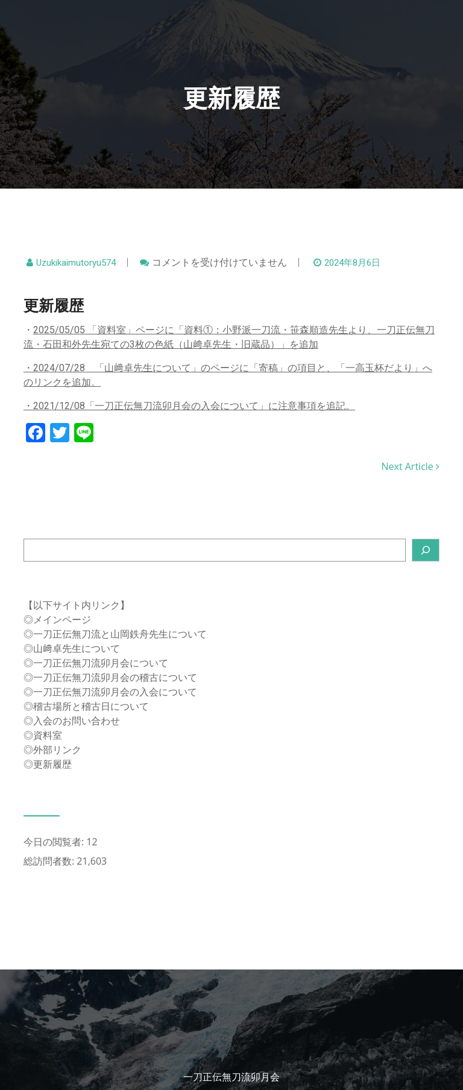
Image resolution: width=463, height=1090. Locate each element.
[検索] (425, 550)
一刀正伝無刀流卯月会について (100, 662)
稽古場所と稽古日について (91, 706)
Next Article (410, 466)
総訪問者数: (50, 861)
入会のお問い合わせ (76, 720)
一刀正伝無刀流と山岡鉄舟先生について (120, 634)
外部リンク (57, 749)
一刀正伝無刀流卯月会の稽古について (115, 677)
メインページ (62, 619)
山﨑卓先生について (76, 648)
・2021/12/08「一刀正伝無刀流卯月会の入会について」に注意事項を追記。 (189, 406)
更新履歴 (52, 764)
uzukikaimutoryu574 (76, 262)
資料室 (47, 735)
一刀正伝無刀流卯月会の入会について (115, 691)
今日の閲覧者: (55, 841)
